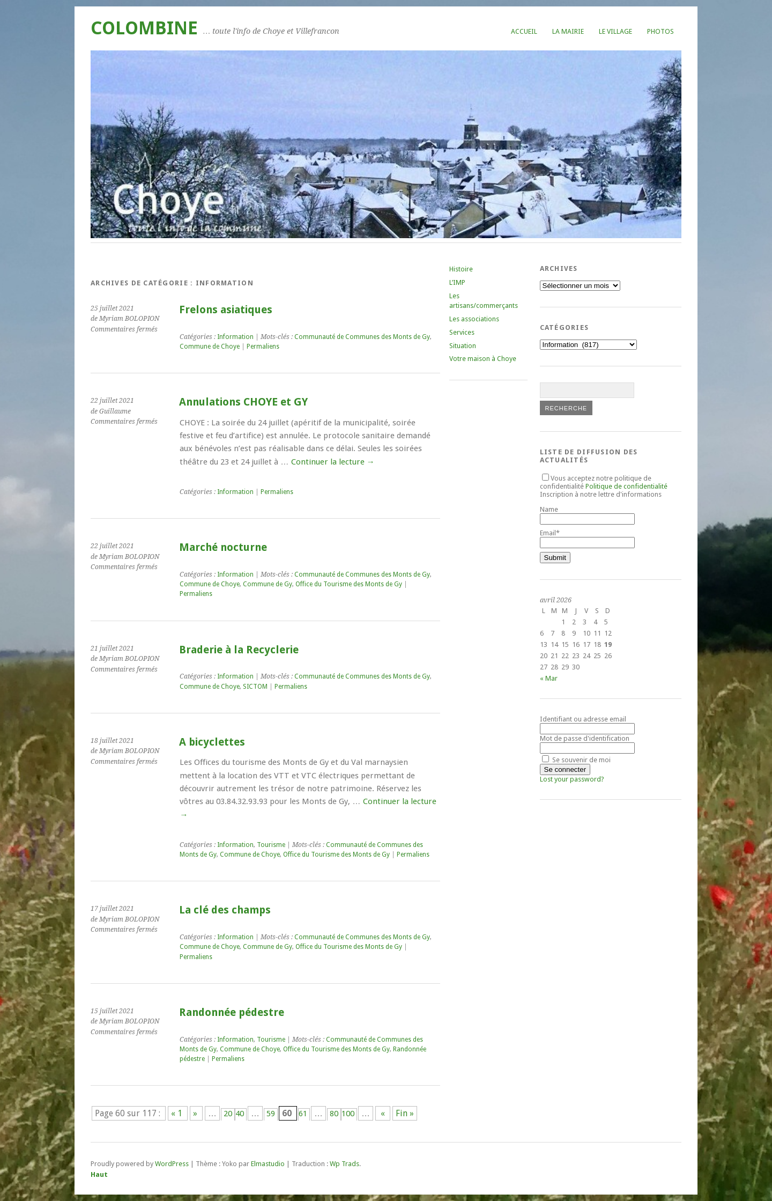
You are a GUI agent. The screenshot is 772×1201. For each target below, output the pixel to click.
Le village (615, 31)
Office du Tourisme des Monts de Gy (348, 584)
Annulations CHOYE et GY (243, 402)
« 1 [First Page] (177, 1113)
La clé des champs (225, 910)
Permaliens (263, 346)
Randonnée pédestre (231, 1012)
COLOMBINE (144, 28)
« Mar (549, 678)
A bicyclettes (212, 742)
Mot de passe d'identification (584, 738)
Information (235, 337)
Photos (660, 31)
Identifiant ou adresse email (583, 719)
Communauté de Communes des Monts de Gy (362, 337)
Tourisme (271, 845)
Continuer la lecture (333, 462)
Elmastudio (268, 1164)
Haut (99, 1174)
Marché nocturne (223, 547)
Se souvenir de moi (576, 760)
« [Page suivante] (382, 1113)
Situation (462, 346)
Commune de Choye (210, 346)
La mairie (568, 31)
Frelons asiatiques (225, 310)
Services (461, 332)
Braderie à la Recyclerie (239, 650)
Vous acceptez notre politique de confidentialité (603, 482)
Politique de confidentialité (626, 486)
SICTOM (255, 686)
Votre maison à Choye (482, 359)
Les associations (474, 319)
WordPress (172, 1164)
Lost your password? (572, 779)
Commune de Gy (267, 584)
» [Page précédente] (196, 1113)
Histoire (461, 269)
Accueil (524, 31)
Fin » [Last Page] (405, 1113)
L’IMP (457, 282)
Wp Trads (344, 1164)
